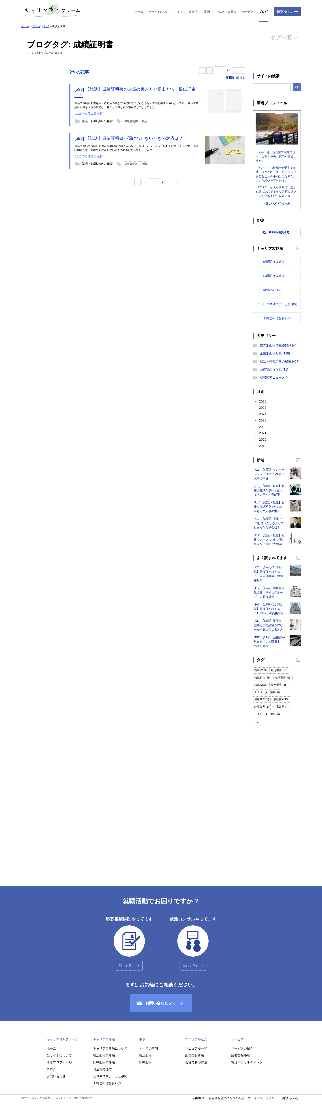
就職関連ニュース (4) (275, 377)
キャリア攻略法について (110, 1048)
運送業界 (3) (261, 699)
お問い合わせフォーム (164, 1003)
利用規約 (199, 1098)
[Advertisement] (41, 144)
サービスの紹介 (242, 1048)
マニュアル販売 (226, 11)
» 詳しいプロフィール (276, 203)
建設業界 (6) (261, 706)
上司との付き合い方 (277, 318)
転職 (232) (260, 684)
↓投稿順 (240, 77)
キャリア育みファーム (62, 1039)
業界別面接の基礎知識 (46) (279, 345)
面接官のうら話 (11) (274, 369)
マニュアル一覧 (196, 1048)
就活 (144, 121)
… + (255, 722)
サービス (248, 11)
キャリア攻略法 (187, 11)
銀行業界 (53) (279, 670)
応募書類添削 (240, 1055)
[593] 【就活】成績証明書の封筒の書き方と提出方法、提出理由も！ (135, 92)
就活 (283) (260, 670)
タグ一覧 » (284, 37)
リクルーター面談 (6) (267, 714)
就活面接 (145, 1055)
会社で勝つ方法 (196, 1062)
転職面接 (145, 1062)
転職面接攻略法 (274, 276)
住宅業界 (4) (280, 706)
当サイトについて (160, 11)
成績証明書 (131, 121)
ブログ (263, 11)
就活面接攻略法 (274, 262)
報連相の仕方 (272, 290)
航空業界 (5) (278, 684)
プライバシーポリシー (262, 1098)
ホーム (138, 11)
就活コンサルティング (247, 1062)
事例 (207, 11)
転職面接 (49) (262, 677)
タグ (46, 26)
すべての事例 (148, 1048)
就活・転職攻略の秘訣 (97, 121)
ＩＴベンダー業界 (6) (267, 692)
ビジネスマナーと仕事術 (280, 304)
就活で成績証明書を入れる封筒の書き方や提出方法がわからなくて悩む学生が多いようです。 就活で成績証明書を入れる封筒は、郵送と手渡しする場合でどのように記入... (136, 105)
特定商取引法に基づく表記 (226, 1098)
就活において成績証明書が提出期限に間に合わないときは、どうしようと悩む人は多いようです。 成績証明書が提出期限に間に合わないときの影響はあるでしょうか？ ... (136, 148)
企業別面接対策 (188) (275, 353)
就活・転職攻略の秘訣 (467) (279, 361)
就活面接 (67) (283, 677)
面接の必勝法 (194, 1055)
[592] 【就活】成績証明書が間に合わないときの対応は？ (128, 138)
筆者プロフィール (59, 1062)
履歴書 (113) (280, 699)
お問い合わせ (285, 11)
